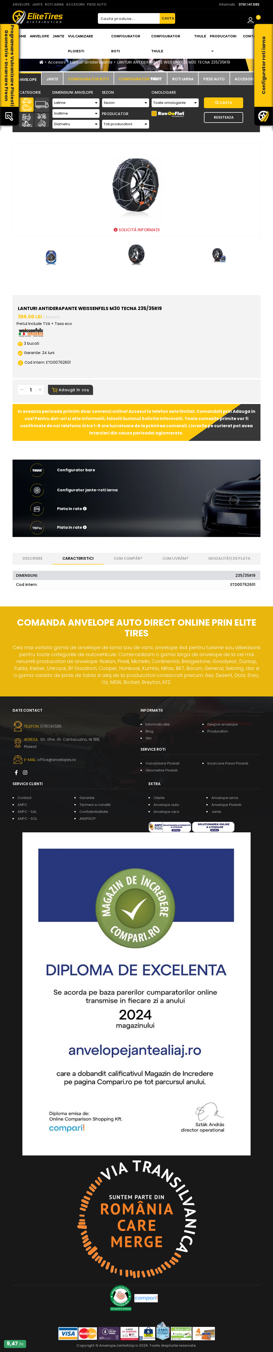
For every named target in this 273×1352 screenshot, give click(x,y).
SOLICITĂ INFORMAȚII (137, 230)
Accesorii (57, 62)
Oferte (159, 797)
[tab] (27, 78)
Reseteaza (224, 117)
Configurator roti (125, 43)
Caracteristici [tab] (78, 558)
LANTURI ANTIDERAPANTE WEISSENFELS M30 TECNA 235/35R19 (173, 62)
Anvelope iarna (224, 797)
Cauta (223, 102)
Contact (251, 36)
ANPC (22, 804)
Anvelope (39, 36)
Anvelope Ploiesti (226, 804)
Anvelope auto (166, 804)
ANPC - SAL (27, 811)
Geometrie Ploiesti (162, 770)
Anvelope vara (166, 811)
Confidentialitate (93, 811)
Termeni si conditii (95, 804)
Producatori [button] (223, 43)
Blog (149, 731)
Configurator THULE (165, 43)
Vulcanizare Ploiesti (80, 43)
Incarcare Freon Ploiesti (227, 763)
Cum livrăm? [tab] (175, 558)
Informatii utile (158, 724)
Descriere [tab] (32, 558)
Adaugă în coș (70, 390)
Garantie (87, 797)
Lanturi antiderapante (91, 62)
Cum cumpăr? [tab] (128, 558)
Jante (58, 36)
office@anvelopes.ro (56, 759)
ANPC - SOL (27, 818)
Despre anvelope (222, 724)
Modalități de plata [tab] (229, 558)
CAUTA (168, 18)
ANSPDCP (87, 818)
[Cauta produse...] (129, 18)
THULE (200, 36)
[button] (136, 509)
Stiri (149, 738)
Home (20, 36)
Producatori (217, 731)
